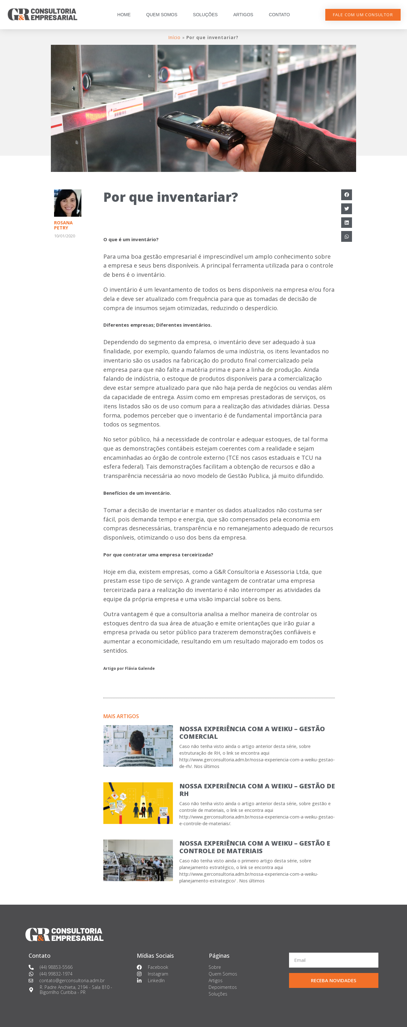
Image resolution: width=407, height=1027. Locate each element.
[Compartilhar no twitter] (346, 208)
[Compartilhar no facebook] (346, 194)
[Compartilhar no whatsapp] (346, 236)
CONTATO (279, 14)
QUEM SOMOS (161, 14)
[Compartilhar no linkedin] (346, 222)
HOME (124, 14)
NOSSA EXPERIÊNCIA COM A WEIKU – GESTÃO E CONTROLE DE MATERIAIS (254, 847)
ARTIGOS (243, 14)
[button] (363, 15)
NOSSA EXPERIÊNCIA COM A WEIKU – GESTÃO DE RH (257, 790)
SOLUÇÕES (205, 14)
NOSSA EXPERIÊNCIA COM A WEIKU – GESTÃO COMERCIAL (252, 732)
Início (174, 37)
